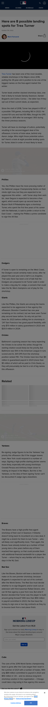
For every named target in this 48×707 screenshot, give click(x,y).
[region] (24, 698)
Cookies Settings (16, 703)
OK (31, 703)
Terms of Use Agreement (23, 699)
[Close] (44, 692)
